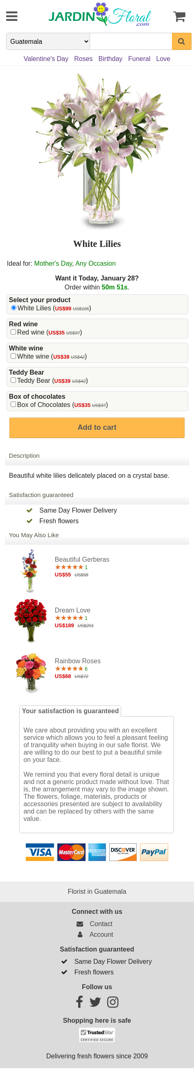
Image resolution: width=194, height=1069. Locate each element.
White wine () (52, 356)
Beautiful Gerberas (82, 559)
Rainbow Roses (78, 661)
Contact (93, 923)
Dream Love (72, 610)
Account (93, 934)
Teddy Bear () (52, 380)
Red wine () (49, 332)
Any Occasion (95, 263)
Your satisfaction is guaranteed (70, 710)
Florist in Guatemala (97, 891)
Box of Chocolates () (62, 404)
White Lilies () (54, 308)
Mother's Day (53, 263)
